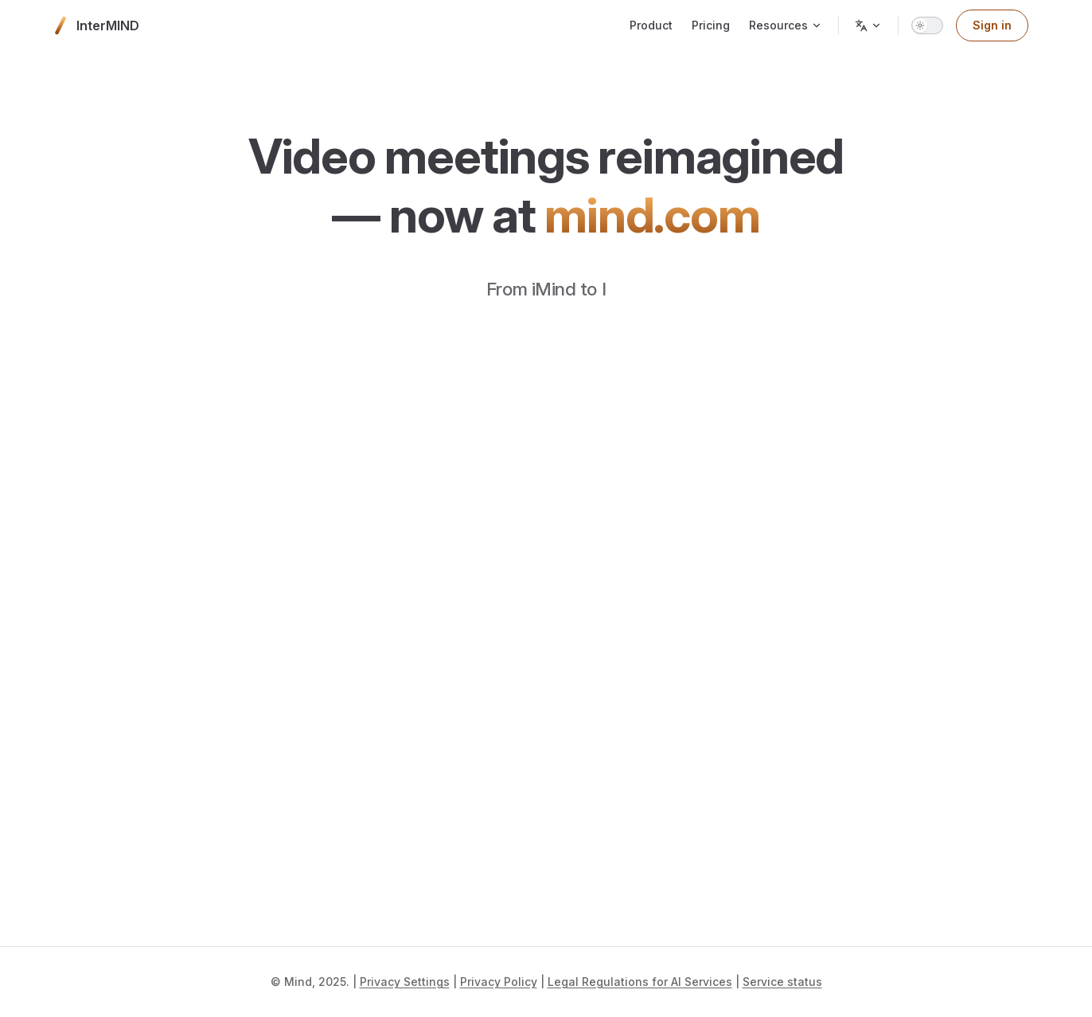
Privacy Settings (405, 981)
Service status (782, 981)
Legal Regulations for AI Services (640, 981)
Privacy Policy (498, 981)
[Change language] (868, 25)
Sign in (992, 25)
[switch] (927, 25)
